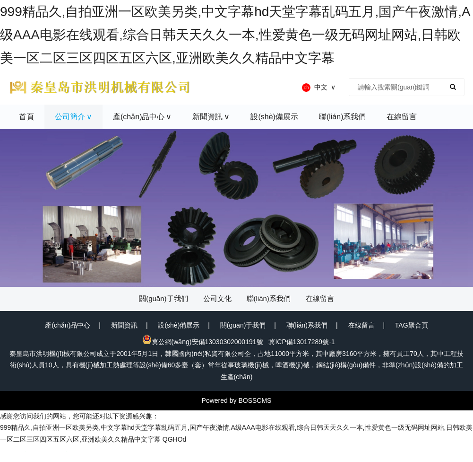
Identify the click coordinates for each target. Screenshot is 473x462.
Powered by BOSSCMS (237, 400)
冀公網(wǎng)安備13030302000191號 (202, 342)
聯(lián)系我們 (306, 325)
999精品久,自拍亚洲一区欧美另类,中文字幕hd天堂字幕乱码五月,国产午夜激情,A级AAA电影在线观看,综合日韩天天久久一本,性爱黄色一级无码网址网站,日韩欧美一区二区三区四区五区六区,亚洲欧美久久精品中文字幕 (235, 34)
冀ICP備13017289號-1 (301, 342)
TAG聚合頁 (411, 325)
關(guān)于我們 (243, 325)
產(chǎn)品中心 (67, 325)
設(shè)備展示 (178, 325)
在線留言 (361, 325)
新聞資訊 (124, 325)
